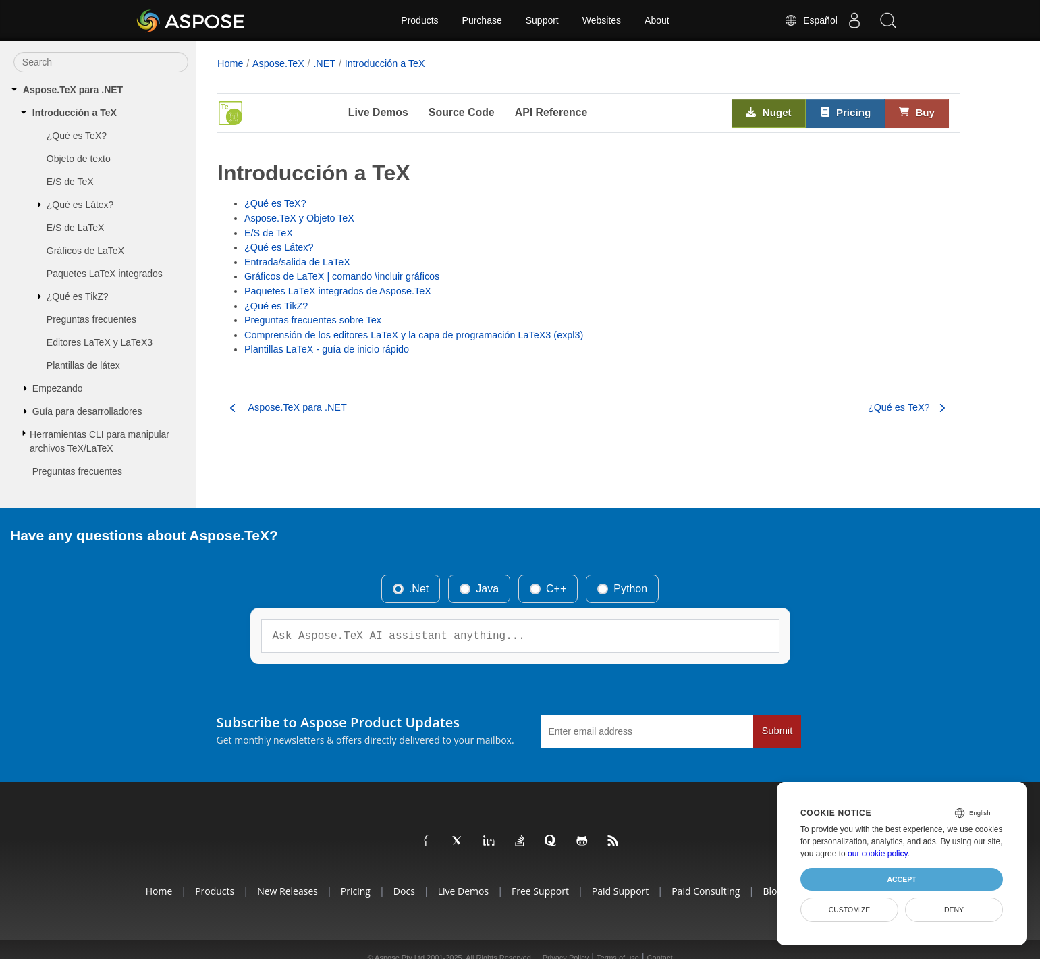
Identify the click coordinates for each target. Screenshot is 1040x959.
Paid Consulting (706, 891)
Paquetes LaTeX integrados (105, 273)
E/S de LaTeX (76, 227)
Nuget (768, 112)
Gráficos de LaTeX (85, 250)
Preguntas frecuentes (91, 319)
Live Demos (378, 112)
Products (419, 20)
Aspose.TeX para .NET (73, 89)
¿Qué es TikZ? (78, 296)
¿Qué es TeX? (77, 135)
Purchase (482, 20)
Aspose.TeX (278, 63)
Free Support (540, 891)
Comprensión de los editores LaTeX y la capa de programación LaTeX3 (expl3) (413, 335)
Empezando (57, 388)
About (657, 20)
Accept (901, 879)
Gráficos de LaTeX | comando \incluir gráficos (341, 276)
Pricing (845, 112)
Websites (601, 20)
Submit (777, 730)
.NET (324, 63)
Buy (917, 112)
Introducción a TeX (74, 112)
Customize (850, 910)
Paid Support (620, 891)
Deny (954, 910)
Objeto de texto (79, 158)
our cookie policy (878, 853)
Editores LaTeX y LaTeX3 (100, 342)
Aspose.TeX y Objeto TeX (299, 218)
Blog (772, 891)
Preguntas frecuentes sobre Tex (312, 320)
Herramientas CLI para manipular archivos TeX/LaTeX (99, 441)
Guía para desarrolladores (87, 411)
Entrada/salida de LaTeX (297, 262)
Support (542, 20)
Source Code (462, 112)
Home (230, 63)
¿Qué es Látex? (80, 204)
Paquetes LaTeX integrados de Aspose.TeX (337, 291)
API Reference (551, 112)
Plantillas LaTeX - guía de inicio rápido (326, 349)
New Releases (287, 891)
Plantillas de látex (83, 365)
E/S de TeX (70, 181)
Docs (404, 891)
